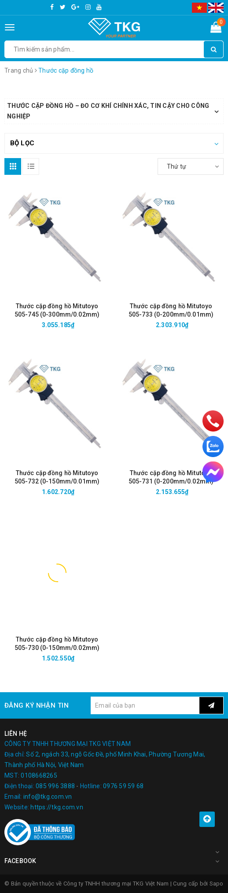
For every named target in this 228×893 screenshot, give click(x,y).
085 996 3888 (55, 786)
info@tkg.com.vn (47, 796)
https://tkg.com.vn (56, 807)
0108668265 (39, 775)
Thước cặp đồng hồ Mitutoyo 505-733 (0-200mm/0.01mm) (171, 310)
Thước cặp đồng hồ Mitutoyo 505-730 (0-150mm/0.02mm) (57, 643)
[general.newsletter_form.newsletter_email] (145, 705)
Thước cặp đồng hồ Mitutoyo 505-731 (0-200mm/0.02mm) (171, 477)
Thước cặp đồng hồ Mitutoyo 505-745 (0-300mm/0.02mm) (57, 310)
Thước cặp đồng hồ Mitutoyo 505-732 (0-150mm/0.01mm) (57, 477)
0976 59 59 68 (123, 786)
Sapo (217, 883)
